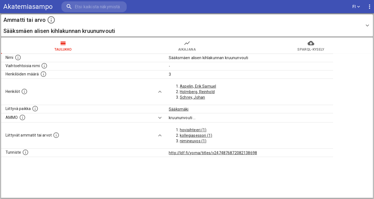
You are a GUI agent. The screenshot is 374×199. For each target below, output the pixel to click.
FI (356, 7)
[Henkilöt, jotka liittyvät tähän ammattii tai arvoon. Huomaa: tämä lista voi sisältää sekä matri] (24, 91)
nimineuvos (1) (193, 141)
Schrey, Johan (192, 97)
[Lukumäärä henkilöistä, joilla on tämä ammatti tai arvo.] (43, 74)
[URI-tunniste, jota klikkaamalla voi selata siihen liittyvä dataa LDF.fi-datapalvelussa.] (25, 152)
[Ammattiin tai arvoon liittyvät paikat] (35, 108)
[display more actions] (369, 6)
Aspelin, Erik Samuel (198, 86)
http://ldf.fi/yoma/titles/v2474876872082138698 (213, 153)
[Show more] (159, 91)
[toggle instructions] (51, 19)
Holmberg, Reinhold (197, 92)
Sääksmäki (178, 109)
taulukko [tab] (63, 46)
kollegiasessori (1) (196, 135)
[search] (94, 6)
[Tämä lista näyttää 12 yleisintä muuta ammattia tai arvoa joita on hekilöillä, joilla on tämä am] (56, 135)
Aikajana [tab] (187, 46)
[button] (187, 25)
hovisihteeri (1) (193, 130)
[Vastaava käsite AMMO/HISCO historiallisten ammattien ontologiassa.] (22, 117)
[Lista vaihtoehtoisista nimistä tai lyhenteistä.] (44, 65)
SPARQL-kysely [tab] (311, 46)
